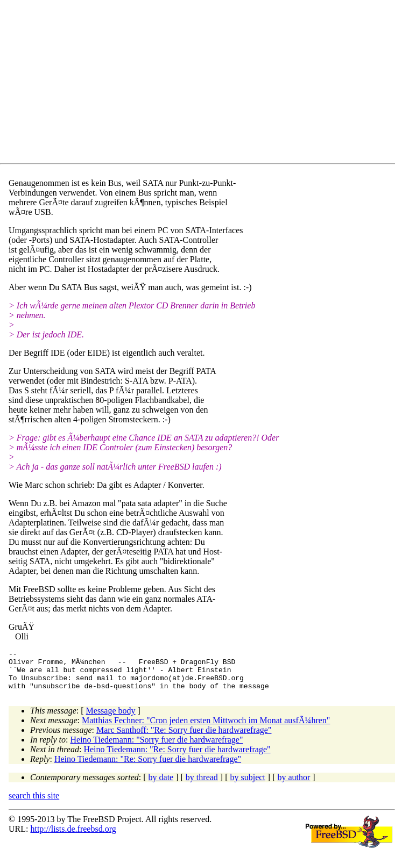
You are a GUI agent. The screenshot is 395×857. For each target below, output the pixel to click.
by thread (202, 785)
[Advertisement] (202, 84)
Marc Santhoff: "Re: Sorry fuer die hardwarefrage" (184, 738)
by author (293, 785)
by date (161, 785)
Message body (111, 718)
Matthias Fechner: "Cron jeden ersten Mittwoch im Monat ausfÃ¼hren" (206, 728)
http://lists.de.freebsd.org (73, 836)
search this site (34, 803)
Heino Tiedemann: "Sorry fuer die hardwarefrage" (156, 747)
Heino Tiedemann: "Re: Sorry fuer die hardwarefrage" (176, 757)
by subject (247, 785)
